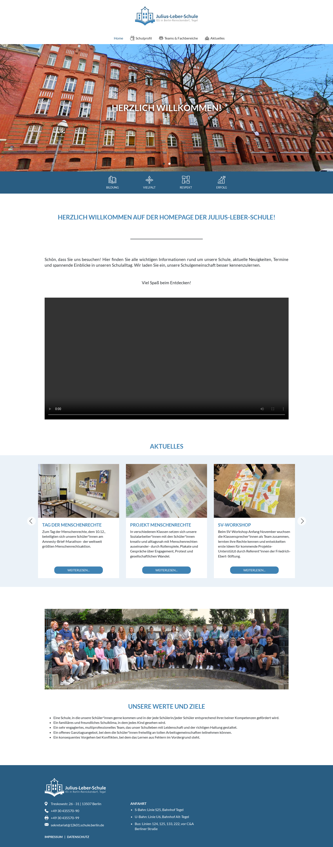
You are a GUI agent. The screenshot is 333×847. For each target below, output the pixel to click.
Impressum (54, 837)
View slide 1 (164, 164)
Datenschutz (78, 837)
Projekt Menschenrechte (160, 524)
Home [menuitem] (115, 38)
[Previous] (31, 521)
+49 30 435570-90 (65, 811)
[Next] (327, 107)
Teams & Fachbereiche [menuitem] (178, 38)
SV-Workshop (234, 524)
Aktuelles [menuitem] (215, 38)
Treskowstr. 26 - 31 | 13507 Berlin (76, 804)
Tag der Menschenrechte (72, 524)
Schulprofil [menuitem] (141, 38)
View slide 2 (169, 164)
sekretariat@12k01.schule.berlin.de (77, 825)
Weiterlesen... (78, 570)
